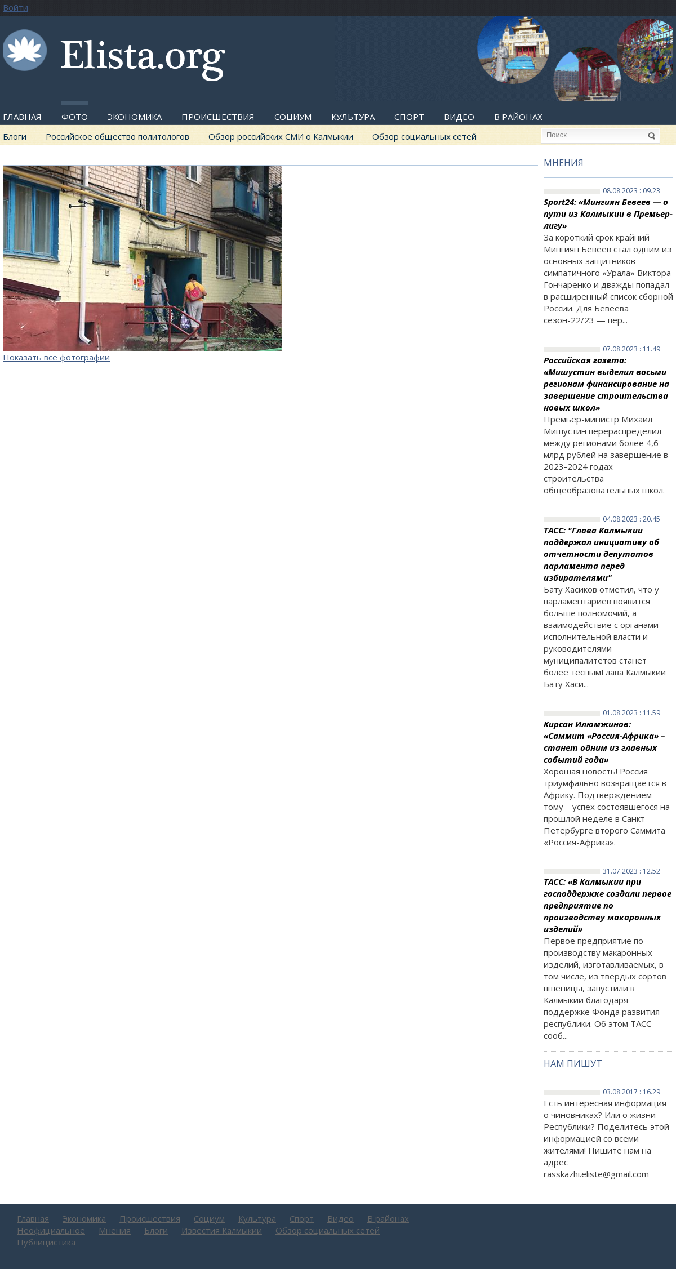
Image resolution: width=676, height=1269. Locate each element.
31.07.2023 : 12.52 (631, 871)
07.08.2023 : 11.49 (631, 349)
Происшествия (218, 116)
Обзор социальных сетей (424, 136)
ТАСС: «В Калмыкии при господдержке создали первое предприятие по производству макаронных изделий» (607, 905)
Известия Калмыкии (221, 1230)
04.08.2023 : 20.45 (631, 519)
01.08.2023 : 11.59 (631, 713)
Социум (293, 116)
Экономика (135, 116)
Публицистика (46, 1242)
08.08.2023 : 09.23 (631, 190)
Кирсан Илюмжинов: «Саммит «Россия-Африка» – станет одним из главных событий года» (604, 741)
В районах (518, 116)
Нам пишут (573, 1063)
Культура (353, 116)
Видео (459, 116)
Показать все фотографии (56, 357)
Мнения (564, 163)
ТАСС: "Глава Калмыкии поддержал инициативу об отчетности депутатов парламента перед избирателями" (601, 553)
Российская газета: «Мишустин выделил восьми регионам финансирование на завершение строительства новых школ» (606, 383)
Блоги (14, 136)
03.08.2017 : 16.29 (631, 1092)
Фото (74, 116)
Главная (22, 116)
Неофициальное (51, 1230)
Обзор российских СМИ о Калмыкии (280, 136)
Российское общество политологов (117, 136)
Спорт (409, 116)
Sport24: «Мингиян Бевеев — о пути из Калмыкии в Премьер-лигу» (608, 213)
